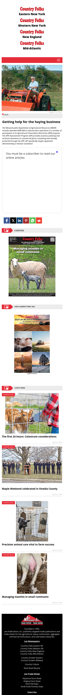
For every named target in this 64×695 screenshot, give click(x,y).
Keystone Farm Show (32, 678)
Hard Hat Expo (32, 683)
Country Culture (32, 664)
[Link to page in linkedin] (20, 220)
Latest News (20, 388)
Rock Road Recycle (32, 668)
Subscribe (32, 692)
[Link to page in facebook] (7, 220)
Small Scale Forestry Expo (32, 686)
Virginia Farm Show (31, 681)
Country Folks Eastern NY (32, 645)
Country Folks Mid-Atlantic (31, 653)
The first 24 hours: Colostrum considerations (29, 436)
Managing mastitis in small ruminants (25, 596)
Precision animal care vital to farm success (28, 544)
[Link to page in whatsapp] (33, 220)
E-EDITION (19, 230)
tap (58, 60)
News (6, 115)
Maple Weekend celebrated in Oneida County (29, 488)
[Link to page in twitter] (13, 220)
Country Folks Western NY (32, 648)
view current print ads (25, 307)
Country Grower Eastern (32, 657)
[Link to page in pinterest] (26, 220)
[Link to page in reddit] (39, 220)
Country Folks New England (32, 651)
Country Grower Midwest (32, 660)
